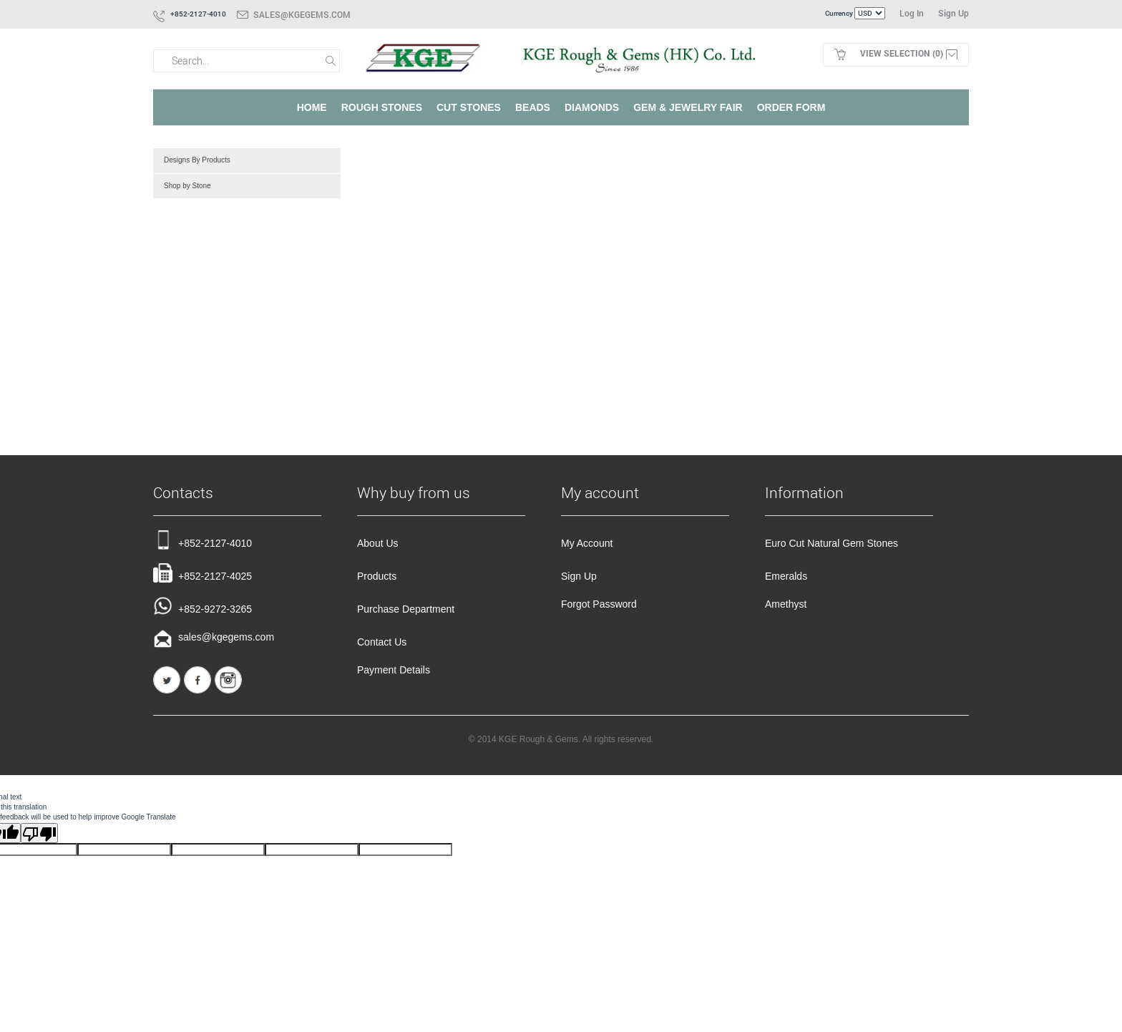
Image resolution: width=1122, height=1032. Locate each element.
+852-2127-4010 (202, 540)
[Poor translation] (39, 833)
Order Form (791, 107)
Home (312, 107)
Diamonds (592, 107)
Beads (532, 107)
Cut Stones (468, 107)
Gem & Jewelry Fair (687, 107)
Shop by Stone (187, 186)
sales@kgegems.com (302, 14)
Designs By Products (197, 160)
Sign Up (953, 13)
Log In (911, 13)
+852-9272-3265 (202, 605)
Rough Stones (381, 107)
